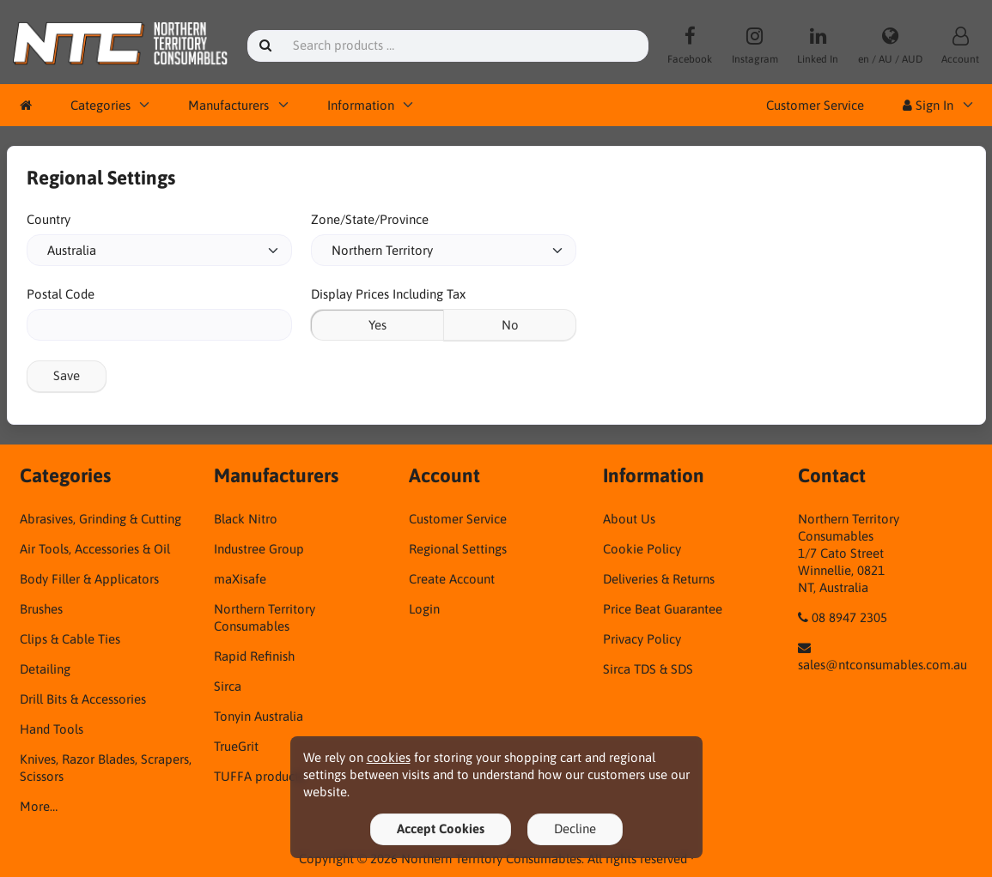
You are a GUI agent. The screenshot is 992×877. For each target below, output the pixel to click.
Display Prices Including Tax (388, 294)
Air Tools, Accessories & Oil (95, 548)
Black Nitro (245, 518)
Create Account (452, 579)
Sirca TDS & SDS (648, 669)
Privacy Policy (642, 639)
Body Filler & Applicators (89, 579)
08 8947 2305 (849, 617)
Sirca (227, 686)
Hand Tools (51, 729)
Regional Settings (458, 548)
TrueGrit (236, 746)
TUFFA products (259, 776)
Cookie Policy (642, 548)
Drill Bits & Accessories (83, 699)
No (510, 325)
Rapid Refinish (254, 656)
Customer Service (815, 105)
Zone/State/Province (370, 219)
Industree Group (259, 548)
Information (360, 105)
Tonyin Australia (258, 716)
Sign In (928, 105)
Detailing (45, 669)
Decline (575, 828)
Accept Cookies (440, 828)
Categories (100, 105)
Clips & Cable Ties (70, 639)
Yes (377, 325)
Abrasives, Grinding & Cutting (100, 518)
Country (48, 219)
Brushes (41, 609)
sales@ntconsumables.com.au (882, 664)
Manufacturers (228, 105)
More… (39, 806)
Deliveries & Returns (659, 579)
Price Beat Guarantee (662, 609)
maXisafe (240, 579)
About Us (629, 518)
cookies (389, 757)
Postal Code (60, 294)
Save (66, 375)
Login (424, 609)
